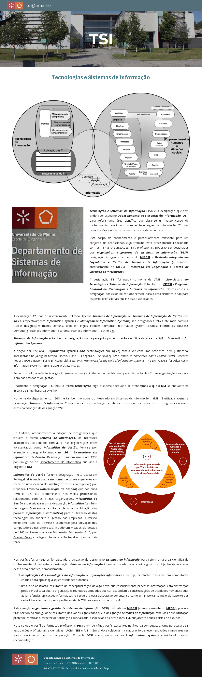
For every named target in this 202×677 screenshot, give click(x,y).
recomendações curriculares (164, 630)
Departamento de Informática (60, 462)
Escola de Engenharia (27, 390)
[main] (101, 39)
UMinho (52, 390)
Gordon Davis (22, 537)
